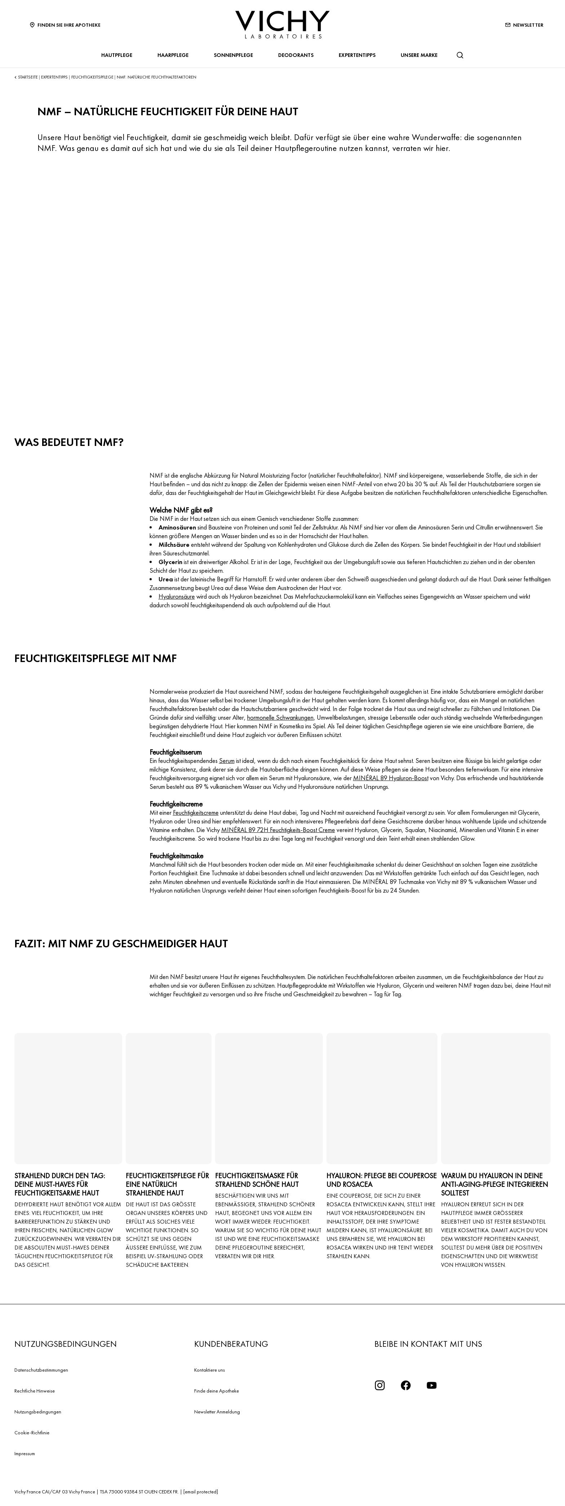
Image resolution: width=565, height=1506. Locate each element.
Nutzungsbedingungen (37, 1411)
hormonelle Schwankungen (280, 717)
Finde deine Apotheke (216, 1390)
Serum (227, 760)
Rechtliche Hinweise (34, 1390)
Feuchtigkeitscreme (196, 812)
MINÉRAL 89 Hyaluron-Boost (390, 778)
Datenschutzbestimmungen (41, 1370)
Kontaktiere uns (209, 1370)
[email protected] (200, 1491)
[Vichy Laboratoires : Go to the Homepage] (282, 25)
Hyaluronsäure (177, 596)
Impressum (24, 1453)
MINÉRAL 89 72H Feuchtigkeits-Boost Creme (278, 830)
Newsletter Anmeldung (217, 1411)
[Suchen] (459, 55)
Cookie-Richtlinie (31, 1432)
